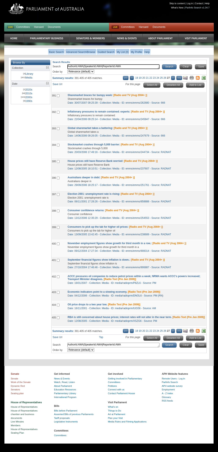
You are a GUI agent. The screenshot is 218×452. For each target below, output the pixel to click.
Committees (23, 27)
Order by (58, 71)
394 (54, 144)
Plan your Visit (115, 418)
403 (54, 292)
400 (54, 243)
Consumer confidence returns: (86, 210)
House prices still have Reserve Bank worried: (95, 161)
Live (115, 27)
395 (54, 161)
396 (54, 177)
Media (28, 77)
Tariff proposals (62, 418)
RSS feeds (167, 400)
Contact (199, 3)
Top (101, 337)
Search (57, 66)
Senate (14, 378)
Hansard (39, 27)
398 (54, 210)
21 (147, 77)
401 (54, 260)
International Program (65, 397)
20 (143, 77)
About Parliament (63, 386)
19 (140, 77)
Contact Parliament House (121, 393)
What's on (113, 407)
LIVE (10, 27)
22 (150, 77)
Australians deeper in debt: (84, 177)
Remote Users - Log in (173, 378)
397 (54, 194)
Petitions (112, 386)
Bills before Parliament (65, 410)
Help (207, 3)
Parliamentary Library (65, 393)
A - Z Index (167, 393)
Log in (190, 3)
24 (157, 77)
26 (165, 77)
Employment (168, 389)
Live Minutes (17, 421)
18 (136, 77)
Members (15, 425)
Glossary (166, 397)
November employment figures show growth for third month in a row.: (110, 243)
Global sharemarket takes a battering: (90, 128)
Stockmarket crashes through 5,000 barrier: (94, 144)
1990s (28, 101)
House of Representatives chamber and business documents (24, 414)
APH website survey (172, 386)
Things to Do (114, 410)
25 (161, 77)
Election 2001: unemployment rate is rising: (94, 193)
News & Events (62, 378)
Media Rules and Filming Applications (127, 421)
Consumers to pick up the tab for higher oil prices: (98, 226)
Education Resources (65, 389)
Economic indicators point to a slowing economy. (97, 291)
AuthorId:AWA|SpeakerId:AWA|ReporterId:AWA (113, 66)
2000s (28, 97)
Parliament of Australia (46, 8)
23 (154, 77)
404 (54, 304)
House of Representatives (24, 407)
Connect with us (116, 389)
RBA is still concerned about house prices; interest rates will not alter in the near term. (120, 317)
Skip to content (177, 3)
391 (54, 95)
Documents (54, 27)
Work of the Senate (21, 382)
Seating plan (17, 393)
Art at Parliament (116, 414)
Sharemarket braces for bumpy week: (90, 95)
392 (54, 112)
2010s (28, 93)
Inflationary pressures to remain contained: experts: (99, 111)
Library (29, 73)
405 (54, 317)
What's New (177, 7)
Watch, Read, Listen (64, 382)
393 (54, 128)
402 (54, 276)
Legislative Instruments (66, 421)
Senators (15, 389)
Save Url (57, 84)
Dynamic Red (18, 386)
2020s (28, 89)
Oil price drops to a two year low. (87, 304)
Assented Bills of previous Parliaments (74, 414)
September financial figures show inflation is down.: (99, 259)
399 (54, 227)
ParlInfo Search (170, 382)
